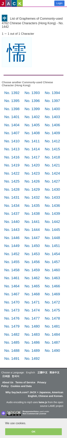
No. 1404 (11, 125)
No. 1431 (11, 197)
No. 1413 (11, 149)
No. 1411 (32, 141)
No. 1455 (11, 262)
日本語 (6, 376)
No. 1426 (32, 181)
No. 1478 (52, 318)
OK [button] (34, 431)
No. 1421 (52, 165)
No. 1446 (11, 238)
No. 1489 (32, 350)
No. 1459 (32, 270)
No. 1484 (52, 334)
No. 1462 (32, 278)
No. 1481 (52, 326)
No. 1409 (52, 133)
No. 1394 (52, 93)
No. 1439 (52, 213)
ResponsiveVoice (31, 411)
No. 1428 (11, 189)
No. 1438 (32, 213)
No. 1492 (32, 358)
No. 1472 (52, 302)
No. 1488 (11, 350)
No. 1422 (11, 173)
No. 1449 (11, 246)
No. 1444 (32, 229)
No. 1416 (11, 157)
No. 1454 (52, 254)
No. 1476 (11, 318)
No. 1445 (52, 229)
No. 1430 (52, 189)
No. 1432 (32, 197)
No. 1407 (11, 133)
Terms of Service (25, 382)
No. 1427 (52, 181)
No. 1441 (32, 222)
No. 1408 (32, 133)
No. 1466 (52, 286)
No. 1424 (52, 173)
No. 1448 (52, 238)
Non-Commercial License (34, 414)
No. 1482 (11, 334)
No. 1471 (32, 302)
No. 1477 (32, 318)
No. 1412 (52, 141)
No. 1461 (11, 278)
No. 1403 (52, 117)
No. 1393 (32, 93)
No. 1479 (11, 326)
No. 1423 (32, 173)
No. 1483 (32, 334)
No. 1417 (32, 157)
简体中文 (54, 372)
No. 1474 (32, 310)
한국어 (15, 376)
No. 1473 (11, 310)
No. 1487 (52, 342)
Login (59, 3)
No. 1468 (32, 294)
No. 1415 (52, 149)
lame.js (43, 402)
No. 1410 (11, 141)
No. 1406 (52, 125)
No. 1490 (52, 350)
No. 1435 (32, 205)
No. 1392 (11, 93)
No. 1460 (52, 270)
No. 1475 (52, 310)
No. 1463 (52, 278)
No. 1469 (52, 294)
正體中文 (43, 372)
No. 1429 (32, 189)
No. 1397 (52, 101)
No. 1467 (11, 294)
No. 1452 (11, 254)
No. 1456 (32, 262)
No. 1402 (32, 117)
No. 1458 (11, 270)
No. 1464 (11, 286)
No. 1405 (32, 125)
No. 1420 (32, 165)
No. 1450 (32, 246)
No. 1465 (32, 286)
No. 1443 (11, 229)
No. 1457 (52, 262)
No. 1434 (11, 205)
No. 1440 (11, 222)
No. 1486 (32, 342)
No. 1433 (52, 197)
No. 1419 (11, 165)
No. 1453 (32, 254)
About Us (7, 382)
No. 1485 (11, 342)
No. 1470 (11, 302)
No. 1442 (52, 222)
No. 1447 (32, 238)
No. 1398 (11, 109)
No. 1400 (52, 109)
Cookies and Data (21, 386)
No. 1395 (11, 101)
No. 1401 (11, 117)
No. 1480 (32, 326)
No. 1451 (52, 246)
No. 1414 (32, 149)
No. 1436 (52, 205)
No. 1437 (11, 213)
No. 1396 (32, 101)
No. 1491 (11, 358)
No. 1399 (32, 109)
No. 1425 (11, 181)
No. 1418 (52, 157)
